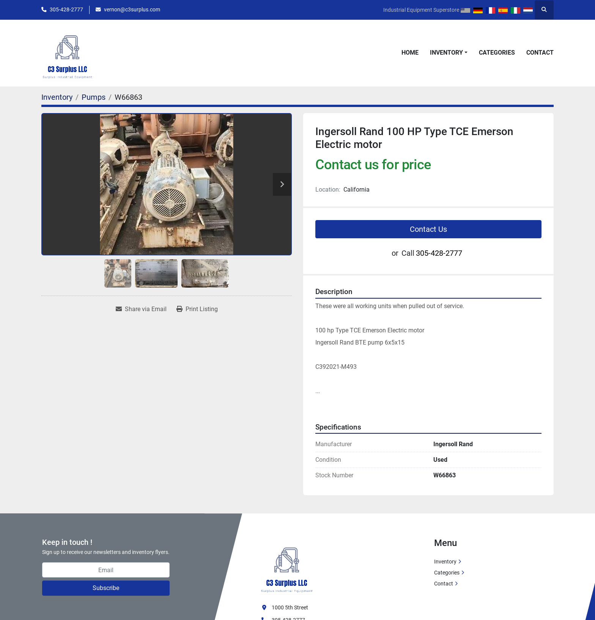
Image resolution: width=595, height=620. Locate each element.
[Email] (106, 570)
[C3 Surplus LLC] (287, 566)
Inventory (446, 52)
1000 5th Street (290, 607)
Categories (497, 52)
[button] (449, 52)
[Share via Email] (141, 309)
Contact (540, 52)
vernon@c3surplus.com (132, 9)
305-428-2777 (66, 9)
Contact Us (428, 229)
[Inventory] (56, 97)
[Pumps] (93, 97)
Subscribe (106, 588)
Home (410, 52)
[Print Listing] (197, 309)
